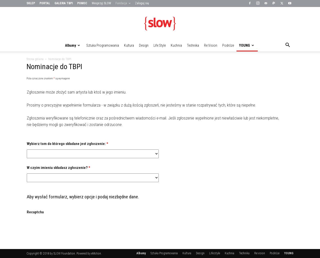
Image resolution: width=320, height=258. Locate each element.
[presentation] (65, 227)
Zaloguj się (142, 3)
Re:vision (210, 45)
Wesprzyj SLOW (101, 3)
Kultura (129, 45)
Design (143, 45)
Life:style (160, 45)
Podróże (228, 45)
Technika (193, 45)
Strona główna (35, 59)
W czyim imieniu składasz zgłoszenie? (58, 167)
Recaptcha (35, 212)
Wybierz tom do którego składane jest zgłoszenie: (67, 143)
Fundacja (123, 3)
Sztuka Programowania (102, 45)
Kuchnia (176, 45)
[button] (288, 46)
